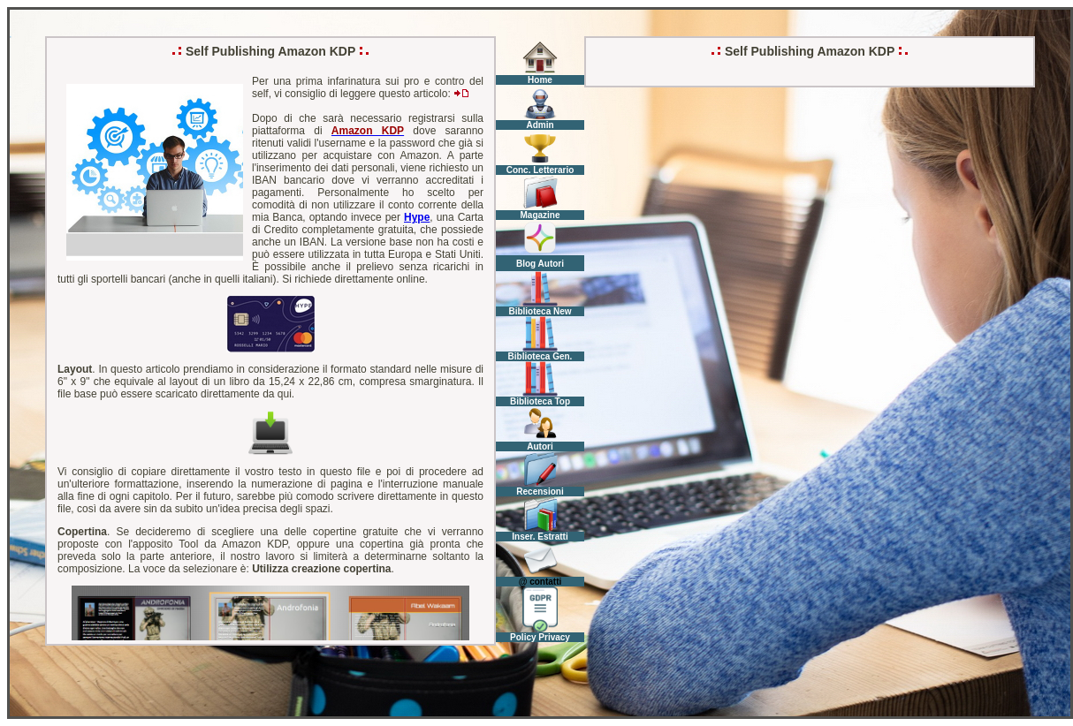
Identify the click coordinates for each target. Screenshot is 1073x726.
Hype (417, 217)
